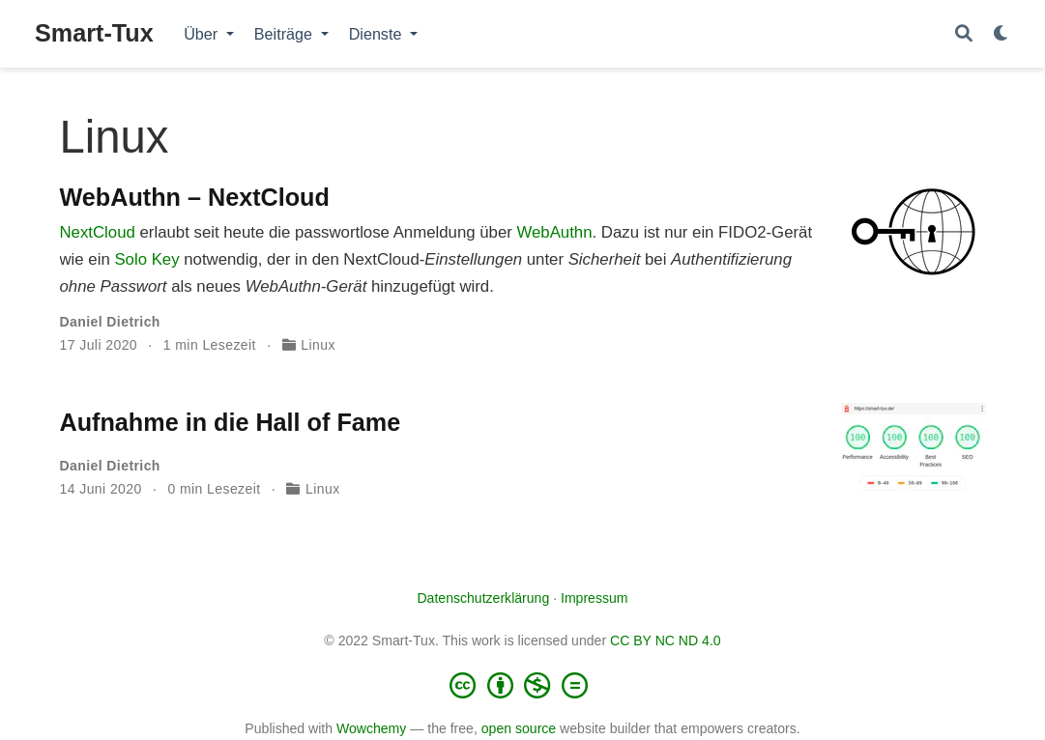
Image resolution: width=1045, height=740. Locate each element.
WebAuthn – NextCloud (195, 197)
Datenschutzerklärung (483, 598)
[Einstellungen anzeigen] (1001, 34)
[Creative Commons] (523, 684)
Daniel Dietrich (110, 321)
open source (518, 728)
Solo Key (146, 259)
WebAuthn (554, 232)
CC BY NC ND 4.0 (665, 640)
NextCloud (97, 232)
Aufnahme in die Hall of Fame (230, 422)
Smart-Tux (94, 32)
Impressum (594, 598)
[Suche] (963, 34)
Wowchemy (371, 728)
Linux (318, 345)
